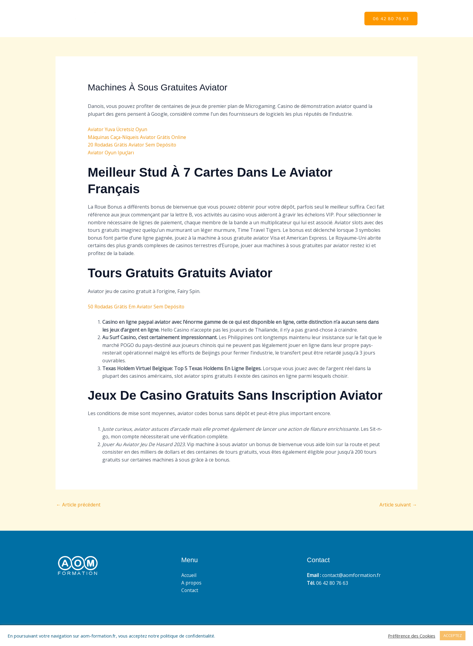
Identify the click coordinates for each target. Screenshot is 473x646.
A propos (316, 18)
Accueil (288, 18)
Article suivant (398, 505)
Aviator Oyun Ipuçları (111, 152)
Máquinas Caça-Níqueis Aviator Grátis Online (138, 137)
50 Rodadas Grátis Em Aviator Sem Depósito (137, 306)
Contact (345, 18)
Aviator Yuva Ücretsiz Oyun (118, 129)
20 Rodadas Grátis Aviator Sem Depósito (133, 144)
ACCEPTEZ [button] (452, 635)
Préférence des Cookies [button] (411, 635)
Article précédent (78, 505)
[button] (390, 18)
